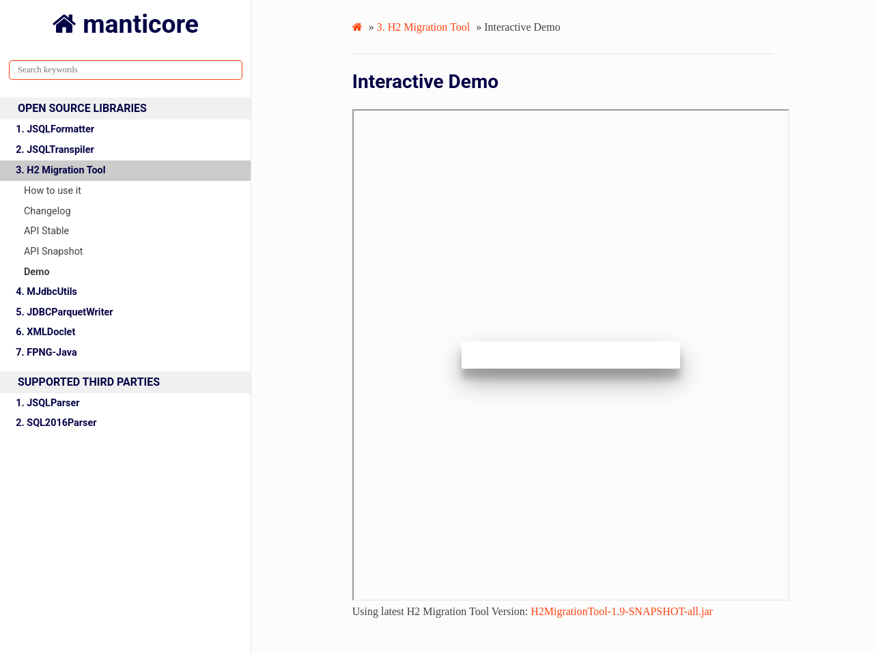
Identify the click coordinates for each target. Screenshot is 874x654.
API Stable (46, 231)
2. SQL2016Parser (56, 423)
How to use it (52, 191)
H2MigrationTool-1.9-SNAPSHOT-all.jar (622, 611)
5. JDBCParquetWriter (64, 312)
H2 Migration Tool (423, 27)
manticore (137, 24)
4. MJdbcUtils (46, 292)
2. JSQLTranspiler (55, 150)
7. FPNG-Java (46, 352)
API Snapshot (53, 251)
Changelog (47, 211)
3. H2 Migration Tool (60, 170)
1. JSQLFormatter (55, 129)
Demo (37, 272)
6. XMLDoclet (45, 332)
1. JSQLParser (47, 403)
